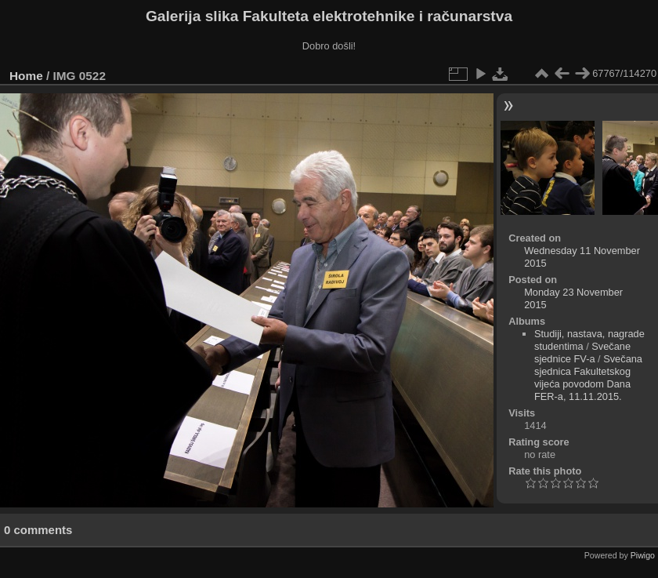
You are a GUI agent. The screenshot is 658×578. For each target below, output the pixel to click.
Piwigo (643, 555)
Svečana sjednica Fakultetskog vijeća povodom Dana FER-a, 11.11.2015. (588, 377)
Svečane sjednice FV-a (582, 352)
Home (26, 75)
